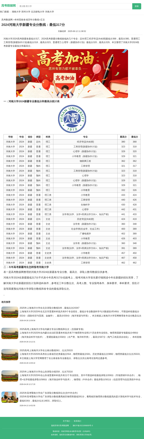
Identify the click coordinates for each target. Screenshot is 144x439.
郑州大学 (25, 11)
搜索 (137, 6)
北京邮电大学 (37, 11)
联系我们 (77, 421)
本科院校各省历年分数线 (27, 19)
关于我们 (66, 421)
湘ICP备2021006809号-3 (83, 425)
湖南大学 (16, 11)
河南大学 (49, 11)
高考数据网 (7, 19)
